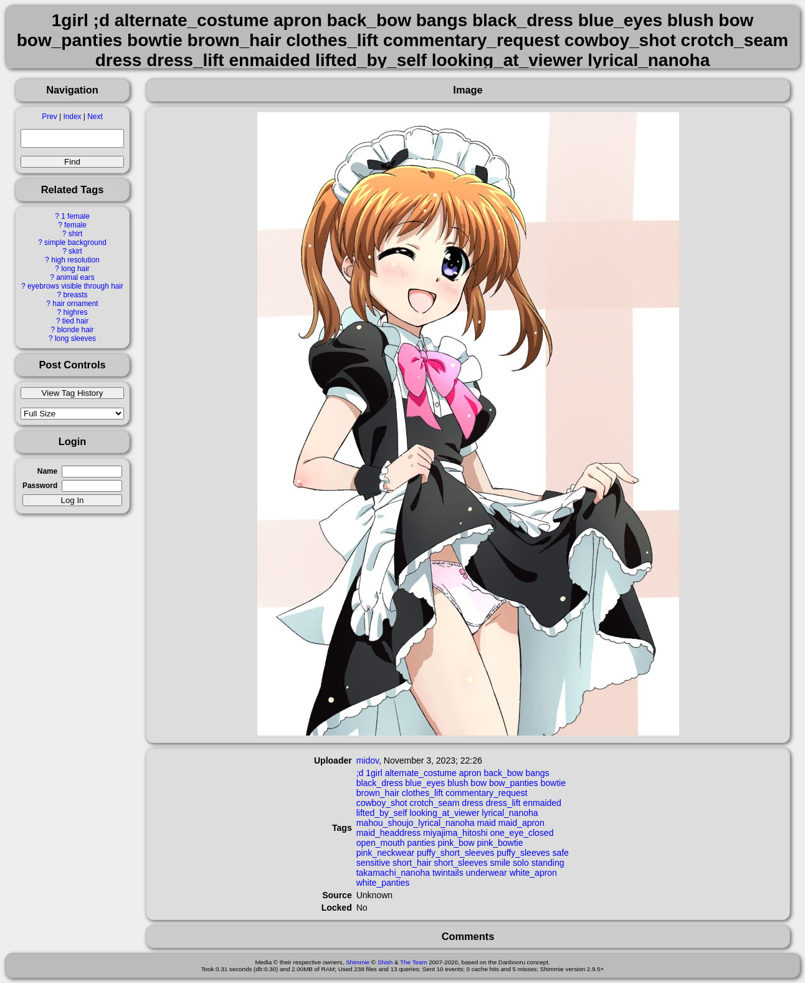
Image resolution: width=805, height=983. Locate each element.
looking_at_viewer (444, 813)
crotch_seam (434, 803)
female (75, 225)
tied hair (75, 321)
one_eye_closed (521, 833)
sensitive (373, 863)
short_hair (412, 863)
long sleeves (75, 338)
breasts (75, 294)
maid (486, 823)
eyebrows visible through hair (75, 286)
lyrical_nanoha (510, 813)
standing (547, 863)
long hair (75, 268)
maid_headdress (388, 833)
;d (360, 773)
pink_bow (455, 843)
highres (75, 312)
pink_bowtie (500, 843)
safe (560, 853)
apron (470, 773)
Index (72, 116)
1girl (374, 773)
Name (47, 471)
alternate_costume (421, 773)
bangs (537, 773)
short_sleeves (460, 863)
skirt (75, 251)
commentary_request (486, 793)
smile (500, 863)
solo (521, 863)
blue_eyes (425, 783)
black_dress (379, 783)
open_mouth (380, 843)
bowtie (552, 783)
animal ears (75, 277)
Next (94, 116)
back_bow (503, 773)
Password (39, 485)
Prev (49, 116)
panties (421, 843)
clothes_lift (422, 793)
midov (367, 760)
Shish (385, 962)
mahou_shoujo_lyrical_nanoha (415, 823)
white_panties (383, 883)
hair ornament (75, 303)
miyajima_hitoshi (455, 833)
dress (472, 803)
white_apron (533, 873)
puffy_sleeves (523, 853)
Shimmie (357, 962)
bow (478, 783)
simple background (75, 242)
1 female (75, 216)
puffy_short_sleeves (455, 853)
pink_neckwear (385, 853)
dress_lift (502, 803)
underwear (486, 873)
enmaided (542, 803)
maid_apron (521, 823)
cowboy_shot (381, 803)
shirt (75, 233)
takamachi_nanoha (393, 873)
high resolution (75, 260)
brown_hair (377, 793)
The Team (413, 962)
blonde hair (75, 329)
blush (457, 783)
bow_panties (513, 783)
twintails (448, 873)
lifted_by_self (381, 813)
